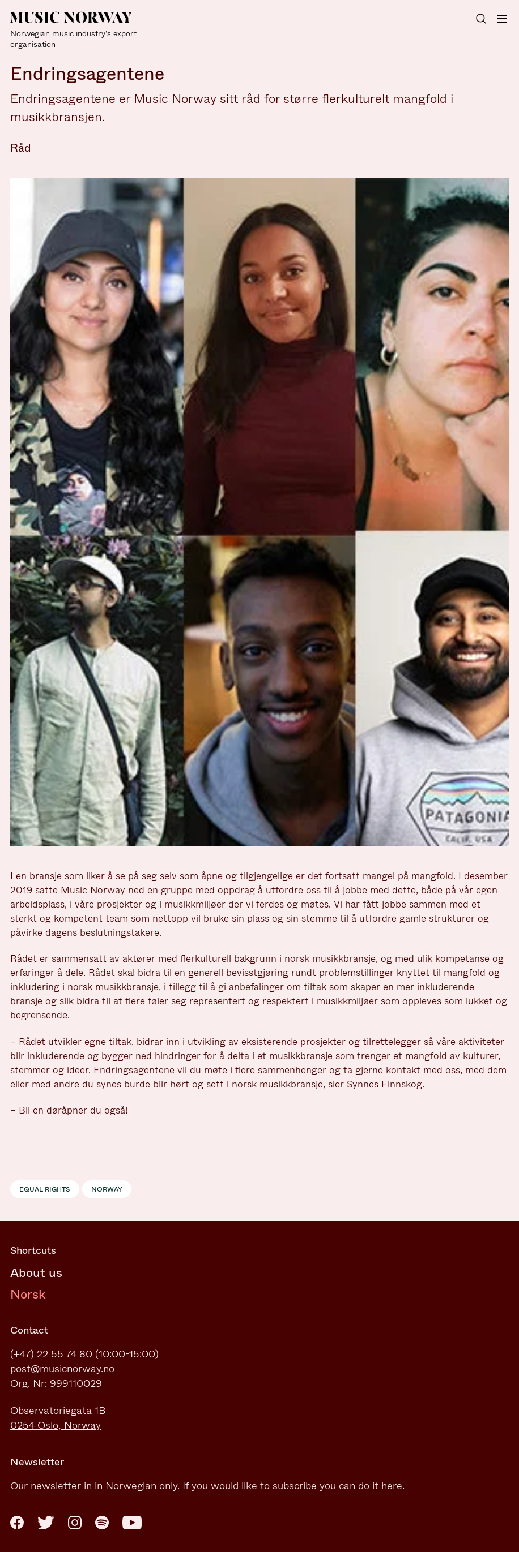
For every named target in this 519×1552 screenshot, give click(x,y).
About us (36, 1273)
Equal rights (44, 1189)
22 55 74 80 (64, 1354)
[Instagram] (75, 1522)
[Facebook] (17, 1522)
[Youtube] (132, 1522)
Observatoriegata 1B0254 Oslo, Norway (58, 1418)
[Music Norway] (78, 30)
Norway (106, 1189)
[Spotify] (102, 1522)
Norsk (28, 1294)
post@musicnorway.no (62, 1368)
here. (393, 1485)
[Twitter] (45, 1522)
